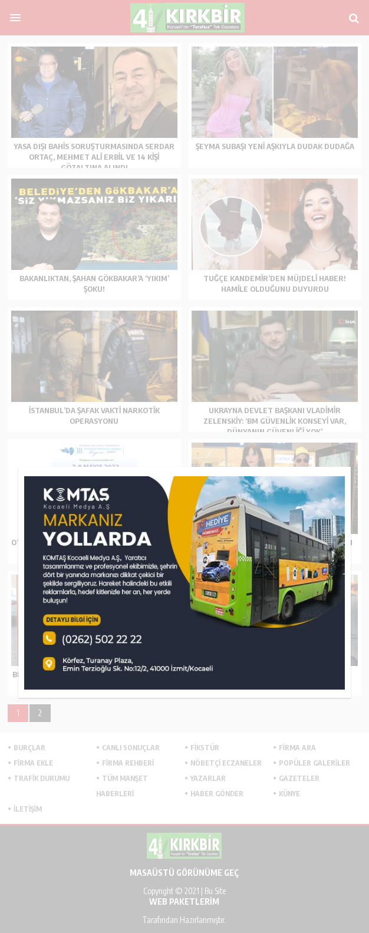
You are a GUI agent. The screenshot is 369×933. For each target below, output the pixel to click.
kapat (346, 471)
